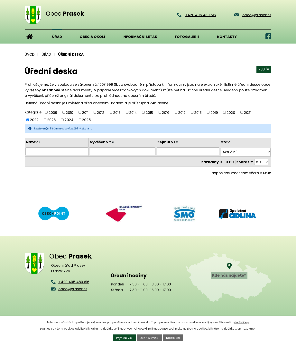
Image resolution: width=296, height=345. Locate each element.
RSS (263, 69)
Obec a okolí (92, 36)
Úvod (29, 36)
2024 (69, 119)
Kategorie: (33, 112)
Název (32, 142)
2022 (34, 119)
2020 (231, 112)
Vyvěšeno (100, 142)
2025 (86, 119)
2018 (198, 112)
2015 (149, 112)
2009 (53, 112)
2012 (100, 112)
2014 (133, 112)
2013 (117, 112)
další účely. (241, 322)
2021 (247, 112)
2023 (51, 119)
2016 (165, 112)
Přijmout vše (124, 338)
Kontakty (227, 36)
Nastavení (173, 338)
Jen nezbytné (149, 338)
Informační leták (140, 36)
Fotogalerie (187, 36)
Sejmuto (166, 142)
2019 (214, 112)
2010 (69, 112)
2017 (182, 112)
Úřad (57, 36)
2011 (85, 112)
